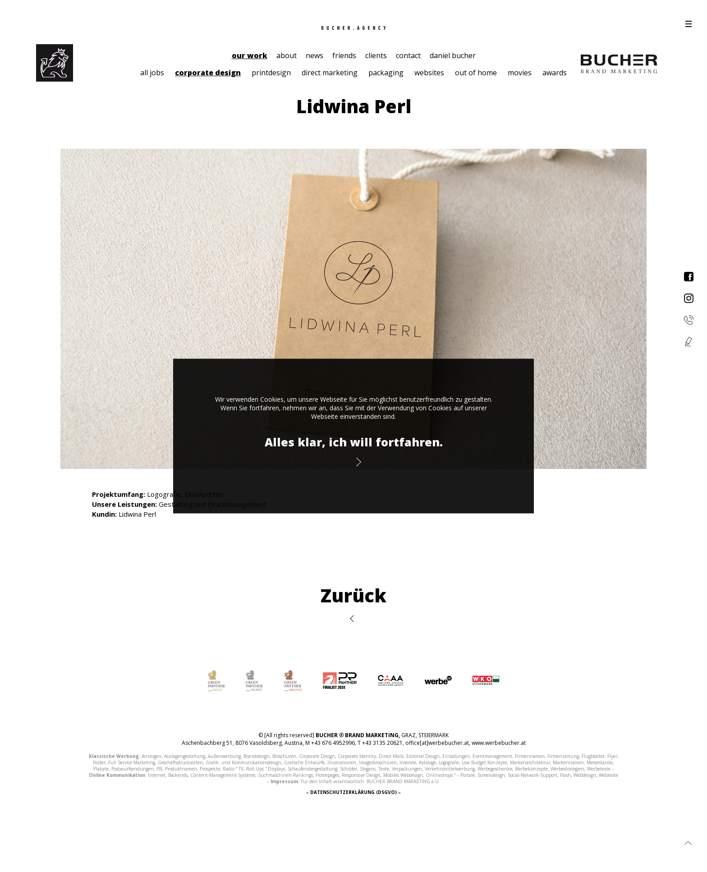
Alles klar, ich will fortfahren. (354, 442)
